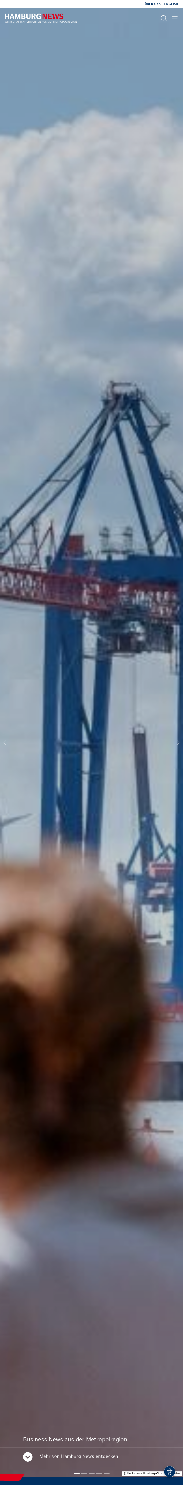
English (171, 4)
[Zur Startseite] (41, 18)
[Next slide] (178, 742)
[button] (77, 1473)
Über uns (153, 4)
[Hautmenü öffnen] (174, 18)
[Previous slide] (5, 742)
